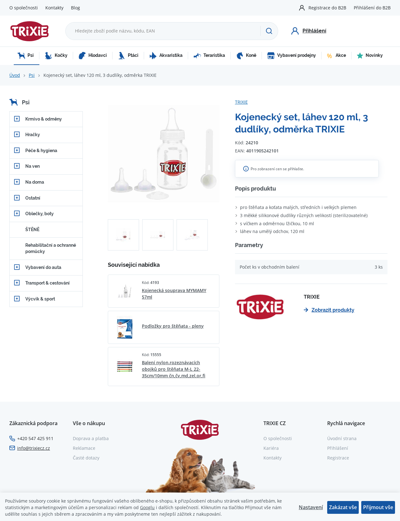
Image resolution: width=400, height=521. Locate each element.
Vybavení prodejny (291, 55)
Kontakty (54, 8)
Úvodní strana (342, 438)
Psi (26, 55)
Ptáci (128, 55)
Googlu (147, 507)
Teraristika (209, 55)
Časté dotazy (86, 458)
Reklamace (84, 448)
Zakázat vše (343, 507)
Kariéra (271, 448)
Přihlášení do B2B (372, 8)
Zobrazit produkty (329, 310)
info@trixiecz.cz (33, 448)
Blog (75, 8)
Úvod (14, 75)
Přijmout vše (378, 507)
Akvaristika (165, 55)
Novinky (370, 55)
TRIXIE (241, 102)
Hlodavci (92, 55)
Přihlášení (337, 448)
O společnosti (23, 8)
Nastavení (311, 507)
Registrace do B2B (327, 8)
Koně (246, 55)
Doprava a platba (91, 438)
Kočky (56, 55)
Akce (336, 55)
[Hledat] (269, 31)
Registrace (338, 458)
